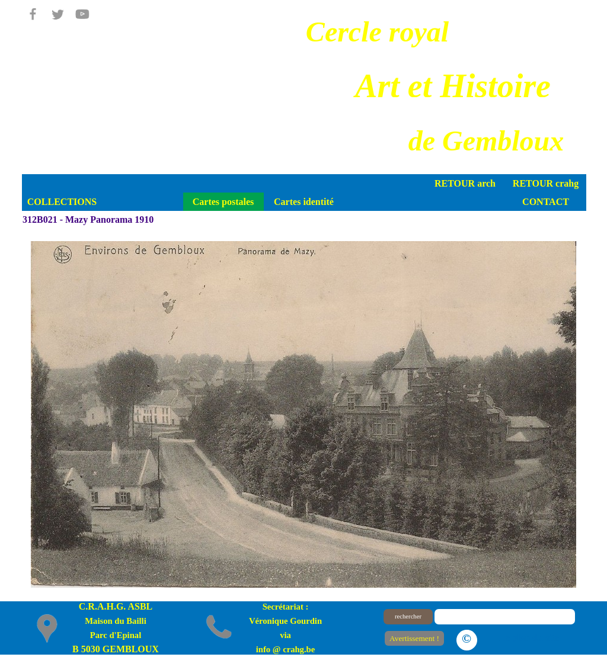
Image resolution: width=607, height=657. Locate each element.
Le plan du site (529, 638)
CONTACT (545, 202)
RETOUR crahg (546, 183)
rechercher (408, 616)
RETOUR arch (465, 183)
